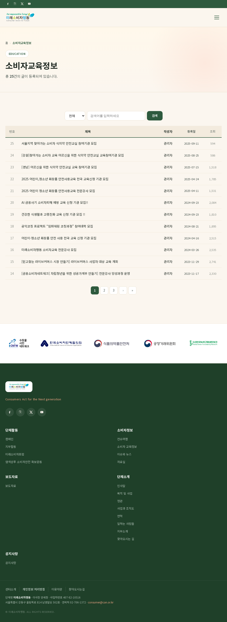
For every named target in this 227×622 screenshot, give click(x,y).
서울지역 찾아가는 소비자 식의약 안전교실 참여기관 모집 (59, 143)
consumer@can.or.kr (100, 602)
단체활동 (11, 430)
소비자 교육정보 (127, 446)
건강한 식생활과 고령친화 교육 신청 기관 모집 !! (53, 214)
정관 (120, 501)
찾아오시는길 (77, 589)
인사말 (121, 486)
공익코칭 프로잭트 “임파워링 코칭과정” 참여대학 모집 (57, 226)
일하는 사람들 (125, 523)
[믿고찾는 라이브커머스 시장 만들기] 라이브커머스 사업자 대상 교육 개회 (69, 261)
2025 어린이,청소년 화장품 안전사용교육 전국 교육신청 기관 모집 (64, 179)
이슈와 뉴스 (124, 454)
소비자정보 (125, 430)
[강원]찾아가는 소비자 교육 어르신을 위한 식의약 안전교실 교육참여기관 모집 (72, 155)
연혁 (120, 516)
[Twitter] (22, 3)
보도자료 (11, 476)
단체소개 (123, 476)
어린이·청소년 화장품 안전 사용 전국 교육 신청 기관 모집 (58, 238)
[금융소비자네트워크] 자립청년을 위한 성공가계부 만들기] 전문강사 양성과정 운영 (75, 273)
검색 (155, 115)
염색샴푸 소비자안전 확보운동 (23, 462)
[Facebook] (7, 3)
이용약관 (56, 589)
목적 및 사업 (124, 493)
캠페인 (9, 439)
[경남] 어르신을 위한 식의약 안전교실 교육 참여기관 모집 (59, 167)
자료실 (121, 462)
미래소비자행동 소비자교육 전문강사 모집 (48, 249)
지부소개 (122, 531)
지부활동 (10, 446)
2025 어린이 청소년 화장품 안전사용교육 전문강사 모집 (58, 191)
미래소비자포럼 (14, 454)
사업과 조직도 (125, 508)
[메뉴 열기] (217, 17)
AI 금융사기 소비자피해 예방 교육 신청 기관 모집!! (54, 202)
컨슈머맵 (122, 439)
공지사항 (11, 553)
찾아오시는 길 (125, 539)
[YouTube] (29, 3)
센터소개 (10, 589)
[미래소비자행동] (20, 17)
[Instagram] (15, 3)
